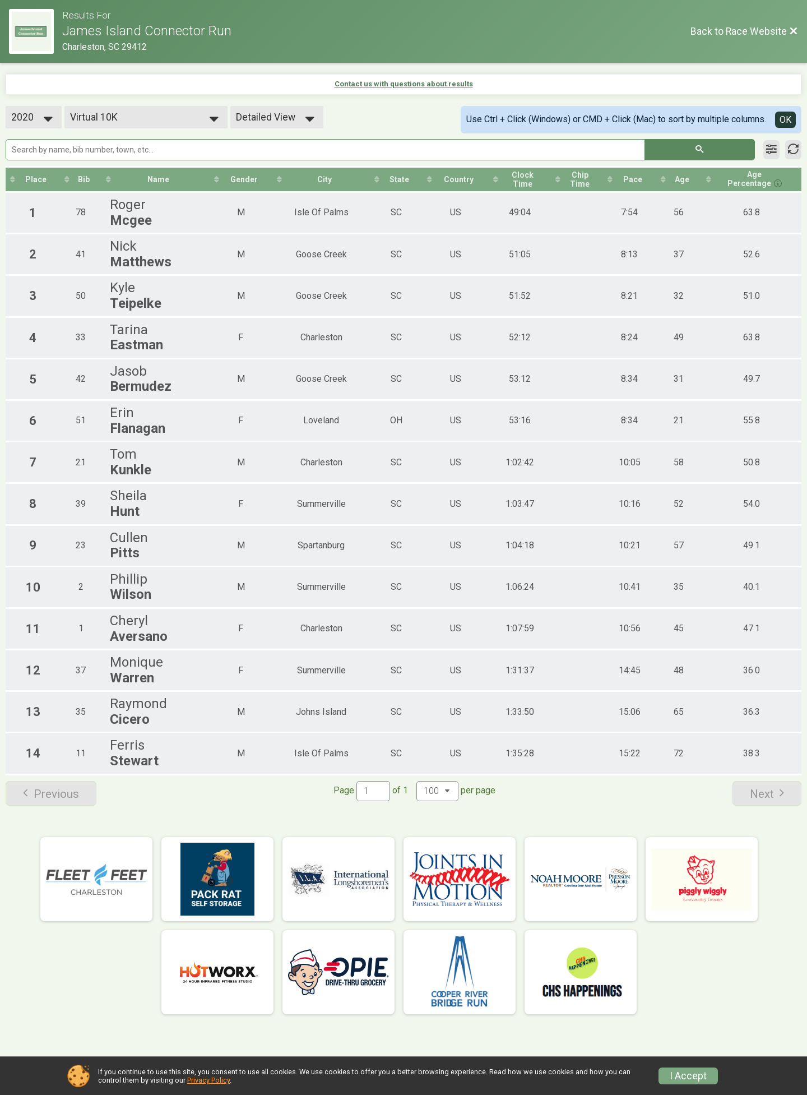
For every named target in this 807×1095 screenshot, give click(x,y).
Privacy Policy (208, 1080)
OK (785, 119)
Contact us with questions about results (404, 84)
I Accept (688, 1076)
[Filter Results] (771, 149)
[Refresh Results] (793, 149)
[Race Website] (35, 31)
